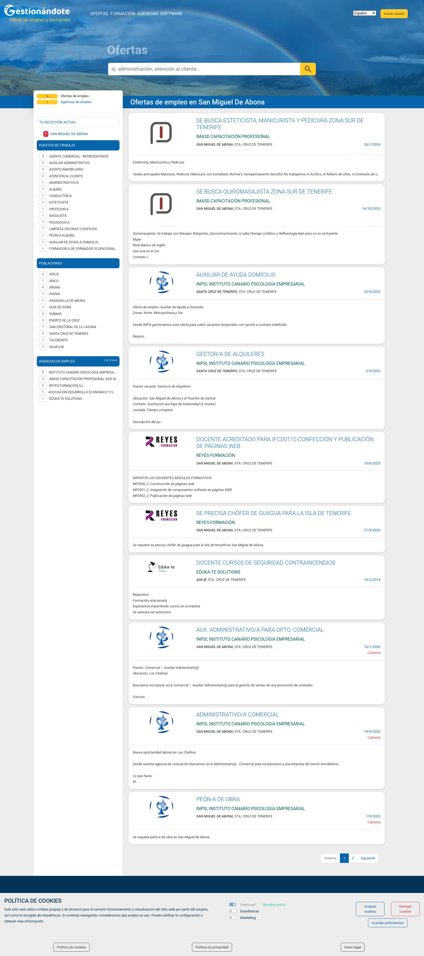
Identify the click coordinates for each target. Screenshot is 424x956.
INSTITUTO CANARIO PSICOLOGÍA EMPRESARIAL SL (83, 372)
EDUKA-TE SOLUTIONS (65, 399)
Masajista (58, 216)
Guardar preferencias (388, 923)
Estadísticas (249, 911)
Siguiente (368, 858)
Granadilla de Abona (67, 301)
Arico (54, 281)
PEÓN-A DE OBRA (218, 799)
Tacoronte (58, 340)
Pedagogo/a (59, 222)
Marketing (248, 918)
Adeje (54, 274)
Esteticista (58, 202)
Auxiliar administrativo (69, 163)
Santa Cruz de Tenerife (68, 334)
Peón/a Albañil (62, 235)
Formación (122, 13)
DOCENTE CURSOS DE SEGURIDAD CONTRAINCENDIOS (265, 562)
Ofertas (99, 13)
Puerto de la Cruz (64, 320)
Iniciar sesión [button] (394, 14)
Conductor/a (60, 196)
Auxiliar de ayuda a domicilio (73, 242)
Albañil (55, 189)
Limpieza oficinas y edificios (73, 229)
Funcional (247, 905)
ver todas (110, 360)
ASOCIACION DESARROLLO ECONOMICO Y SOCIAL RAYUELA (82, 392)
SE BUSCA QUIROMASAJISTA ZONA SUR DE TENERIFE (264, 191)
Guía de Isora (60, 307)
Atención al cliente (66, 176)
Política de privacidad (212, 947)
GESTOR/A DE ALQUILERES (230, 354)
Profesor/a (59, 209)
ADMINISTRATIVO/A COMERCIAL (237, 714)
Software (171, 13)
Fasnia (54, 294)
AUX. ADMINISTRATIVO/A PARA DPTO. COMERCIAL (260, 630)
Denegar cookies (405, 909)
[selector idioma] (364, 13)
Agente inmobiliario (66, 169)
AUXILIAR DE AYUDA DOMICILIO (236, 274)
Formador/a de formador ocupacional (82, 249)
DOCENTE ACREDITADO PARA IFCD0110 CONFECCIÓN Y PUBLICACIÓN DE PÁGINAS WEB (285, 442)
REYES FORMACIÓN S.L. (66, 386)
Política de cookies (71, 947)
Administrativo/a (64, 183)
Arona (54, 287)
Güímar (55, 314)
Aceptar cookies (370, 909)
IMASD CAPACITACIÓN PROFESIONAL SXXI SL (83, 379)
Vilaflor (56, 347)
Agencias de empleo (76, 102)
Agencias (147, 13)
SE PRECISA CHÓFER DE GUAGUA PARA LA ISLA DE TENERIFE (273, 513)
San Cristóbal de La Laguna (72, 327)
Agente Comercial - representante (78, 156)
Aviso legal (352, 947)
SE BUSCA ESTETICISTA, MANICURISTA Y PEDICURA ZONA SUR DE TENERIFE (280, 123)
